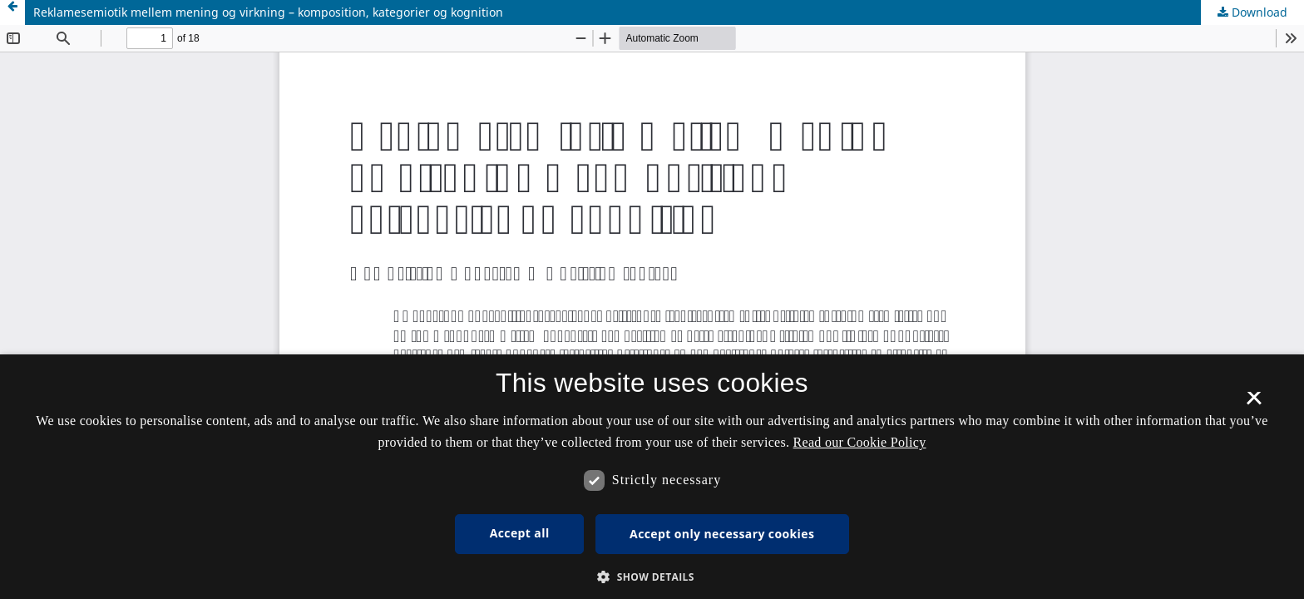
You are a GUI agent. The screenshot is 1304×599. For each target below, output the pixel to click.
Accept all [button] (520, 533)
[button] (652, 577)
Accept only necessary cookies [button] (722, 534)
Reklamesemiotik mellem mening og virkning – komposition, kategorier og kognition (268, 12)
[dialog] (652, 476)
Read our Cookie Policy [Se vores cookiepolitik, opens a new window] (859, 442)
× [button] (1253, 403)
